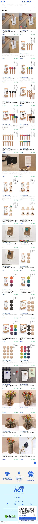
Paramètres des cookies (27, 520)
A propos (19, 497)
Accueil (3, 5)
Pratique (19, 501)
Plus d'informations (22, 515)
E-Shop (8, 5)
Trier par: (4, 10)
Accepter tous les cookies (27, 518)
